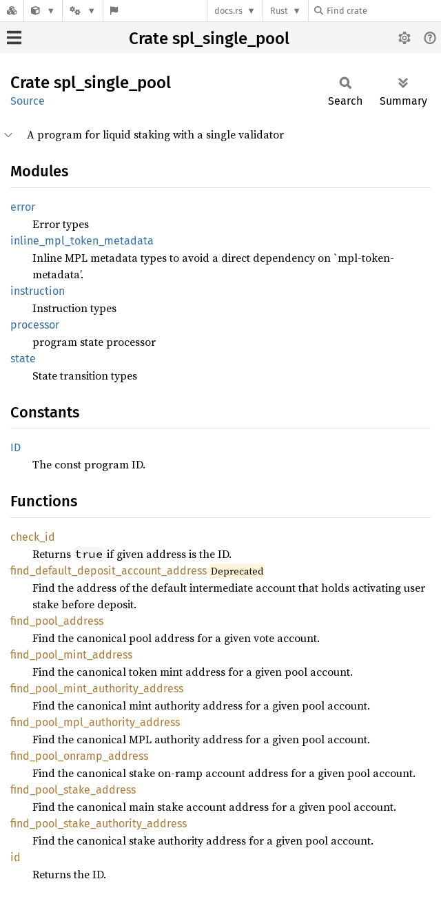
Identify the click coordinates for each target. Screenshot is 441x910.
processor (34, 324)
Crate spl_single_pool (209, 38)
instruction (37, 291)
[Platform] (83, 10)
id (15, 857)
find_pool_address (56, 621)
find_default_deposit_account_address (108, 570)
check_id (32, 537)
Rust (279, 11)
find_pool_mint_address (71, 654)
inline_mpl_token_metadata (82, 240)
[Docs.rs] (11, 10)
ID (15, 447)
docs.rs (228, 11)
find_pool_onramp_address (79, 756)
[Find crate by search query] (383, 10)
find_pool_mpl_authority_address (95, 722)
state (23, 358)
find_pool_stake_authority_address (98, 823)
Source (27, 100)
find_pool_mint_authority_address (96, 688)
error (22, 207)
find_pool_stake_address (73, 789)
